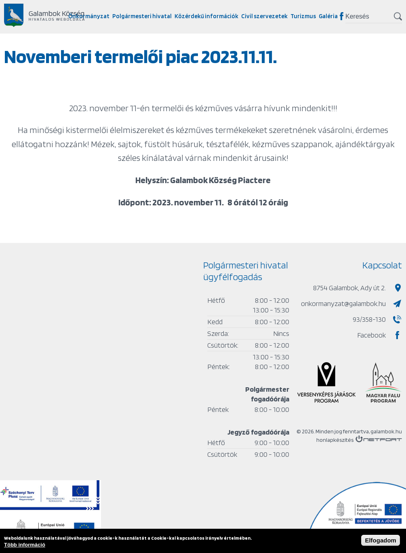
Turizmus (303, 16)
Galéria (328, 16)
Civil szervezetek (264, 16)
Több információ (24, 545)
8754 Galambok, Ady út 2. (349, 287)
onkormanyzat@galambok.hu (343, 303)
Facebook (341, 16)
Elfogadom (380, 540)
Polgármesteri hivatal (142, 16)
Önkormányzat (88, 16)
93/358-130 (369, 319)
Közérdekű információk (206, 16)
